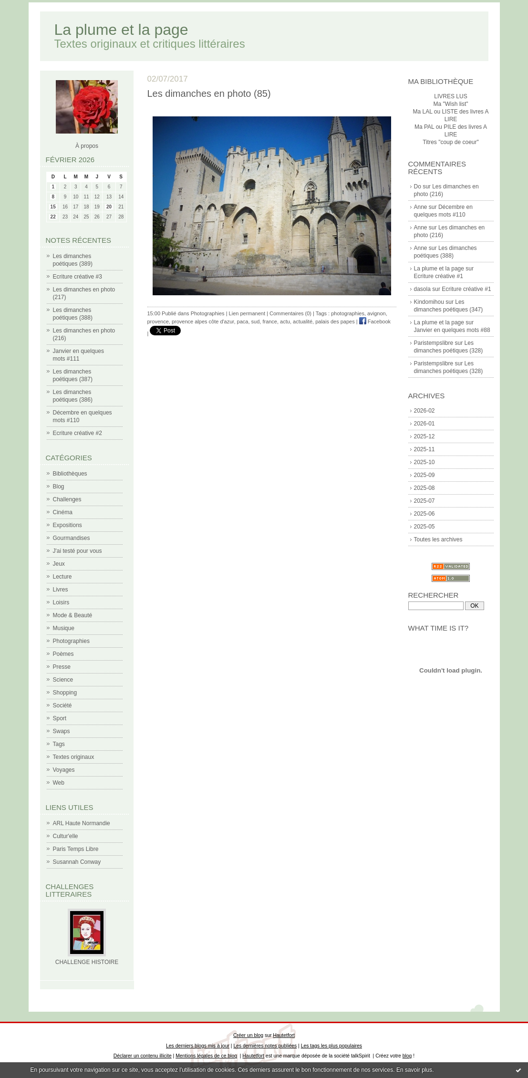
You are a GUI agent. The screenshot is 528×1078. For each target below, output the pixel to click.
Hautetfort (284, 1035)
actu (285, 321)
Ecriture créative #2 (77, 433)
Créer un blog (248, 1035)
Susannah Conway (77, 862)
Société (62, 705)
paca (242, 321)
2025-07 (424, 501)
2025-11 (424, 449)
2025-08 (424, 488)
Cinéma (62, 512)
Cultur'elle (65, 836)
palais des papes (335, 321)
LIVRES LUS (450, 96)
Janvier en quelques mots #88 (452, 330)
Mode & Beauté (73, 615)
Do (417, 186)
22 (53, 216)
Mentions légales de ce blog (206, 1055)
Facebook (375, 321)
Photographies (71, 641)
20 (109, 206)
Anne (420, 207)
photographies (347, 313)
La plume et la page (121, 29)
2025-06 (424, 513)
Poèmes (63, 654)
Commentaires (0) (290, 313)
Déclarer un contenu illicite (143, 1055)
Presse (62, 666)
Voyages (64, 770)
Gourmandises (71, 538)
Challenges (67, 499)
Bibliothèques (70, 473)
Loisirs (61, 602)
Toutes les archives (438, 539)
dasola (422, 289)
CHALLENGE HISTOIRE (86, 962)
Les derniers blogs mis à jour (197, 1045)
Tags (59, 744)
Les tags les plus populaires (331, 1045)
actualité (302, 321)
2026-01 (424, 423)
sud (255, 321)
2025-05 (424, 526)
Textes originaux (73, 757)
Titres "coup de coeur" (450, 142)
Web (58, 782)
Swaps (61, 731)
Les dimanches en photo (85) (209, 93)
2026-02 (424, 410)
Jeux (59, 563)
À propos (86, 146)
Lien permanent (247, 313)
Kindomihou (429, 302)
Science (63, 679)
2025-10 (424, 462)
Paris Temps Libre (76, 849)
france (269, 321)
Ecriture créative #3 (77, 276)
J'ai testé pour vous (77, 551)
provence (158, 321)
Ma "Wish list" (450, 104)
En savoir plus (414, 1070)
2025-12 (424, 436)
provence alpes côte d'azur (203, 321)
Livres (60, 589)
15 (53, 206)
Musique (63, 628)
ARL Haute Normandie (81, 823)
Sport (60, 718)
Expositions (67, 525)
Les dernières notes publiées (265, 1045)
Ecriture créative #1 (438, 276)
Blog (58, 486)
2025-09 (424, 475)
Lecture (62, 576)
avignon (376, 313)
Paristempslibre (434, 343)
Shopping (65, 692)
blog (407, 1055)
